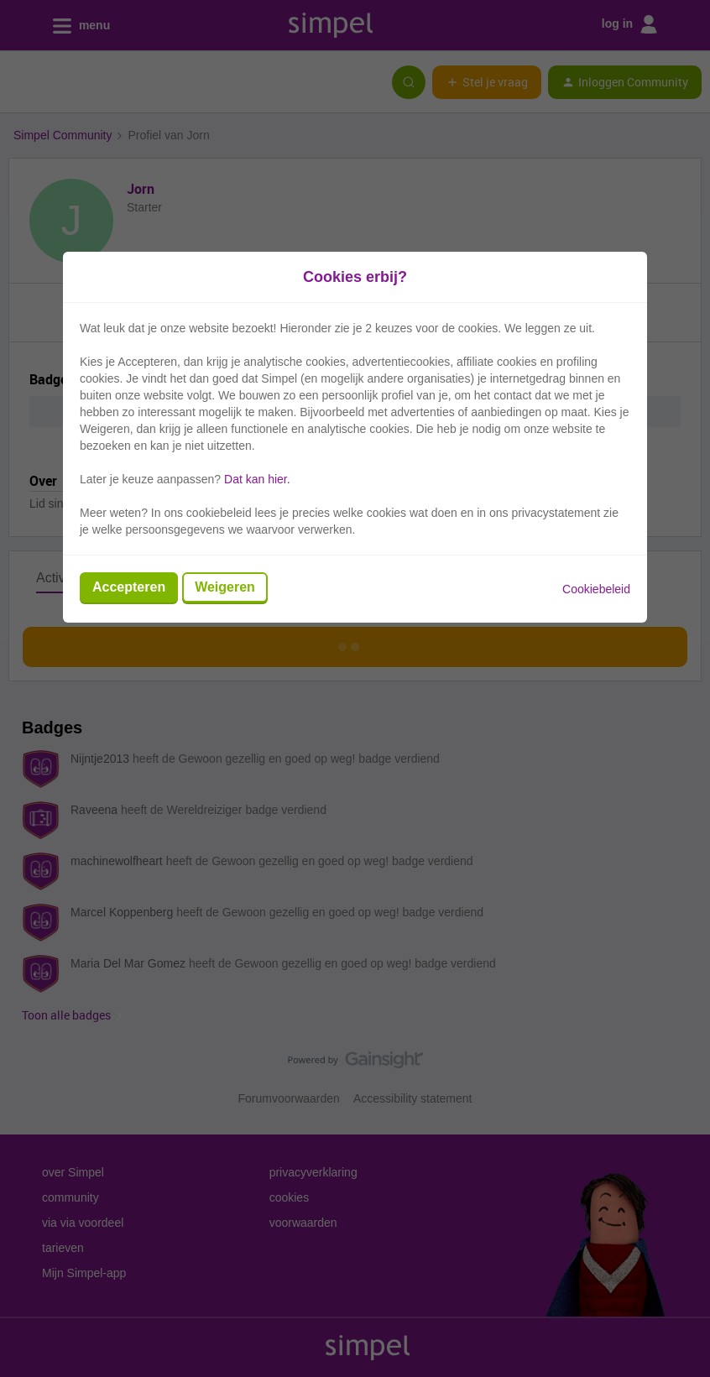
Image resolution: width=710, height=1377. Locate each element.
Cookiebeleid (596, 589)
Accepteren (128, 587)
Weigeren (225, 587)
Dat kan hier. (257, 479)
